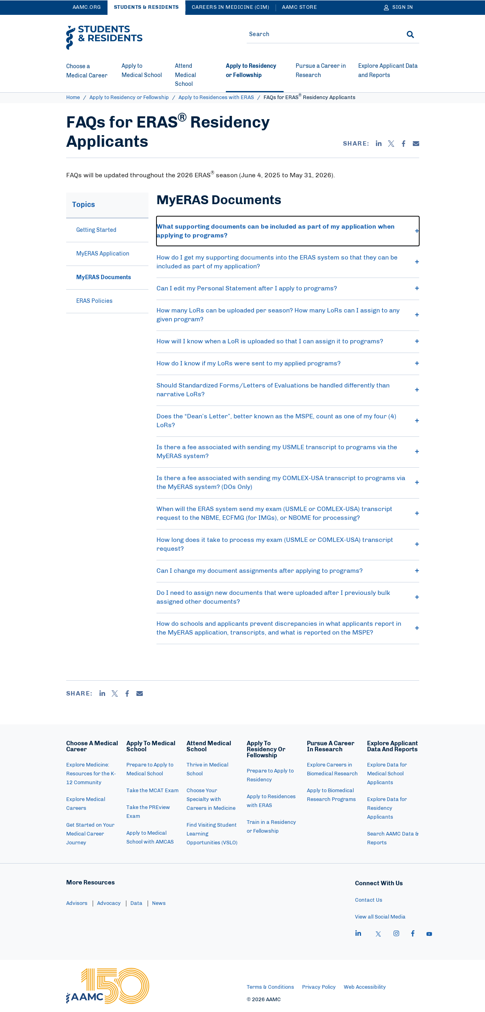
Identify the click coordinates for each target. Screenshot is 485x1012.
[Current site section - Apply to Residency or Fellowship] (255, 77)
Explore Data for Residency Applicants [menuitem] (387, 808)
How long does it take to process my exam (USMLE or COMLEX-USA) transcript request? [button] (287, 544)
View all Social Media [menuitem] (380, 917)
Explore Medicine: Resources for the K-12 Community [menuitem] (91, 774)
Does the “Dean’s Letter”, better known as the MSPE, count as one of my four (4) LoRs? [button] (287, 420)
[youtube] (429, 934)
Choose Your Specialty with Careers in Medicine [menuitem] (211, 799)
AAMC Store (299, 7)
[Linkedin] (378, 143)
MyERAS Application (102, 254)
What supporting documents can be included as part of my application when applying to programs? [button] (287, 231)
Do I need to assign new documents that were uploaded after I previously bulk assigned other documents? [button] (287, 597)
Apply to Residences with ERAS (216, 97)
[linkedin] (358, 934)
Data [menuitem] (136, 903)
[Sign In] (398, 7)
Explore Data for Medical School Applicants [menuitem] (387, 774)
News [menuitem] (159, 903)
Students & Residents (146, 7)
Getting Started (96, 230)
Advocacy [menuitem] (109, 903)
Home (73, 97)
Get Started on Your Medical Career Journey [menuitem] (90, 834)
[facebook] (412, 934)
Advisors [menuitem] (76, 903)
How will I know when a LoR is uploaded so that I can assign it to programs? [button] (287, 341)
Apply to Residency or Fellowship (129, 97)
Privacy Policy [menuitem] (319, 987)
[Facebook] (403, 143)
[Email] (416, 143)
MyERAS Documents (103, 277)
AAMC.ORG (87, 7)
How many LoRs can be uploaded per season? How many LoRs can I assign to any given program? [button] (287, 314)
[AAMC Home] (107, 986)
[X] (391, 143)
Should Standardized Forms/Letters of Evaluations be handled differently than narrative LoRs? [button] (287, 389)
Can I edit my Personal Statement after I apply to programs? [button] (287, 288)
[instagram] (396, 934)
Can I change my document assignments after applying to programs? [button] (287, 571)
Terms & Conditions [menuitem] (270, 987)
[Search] (410, 34)
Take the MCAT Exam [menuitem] (152, 790)
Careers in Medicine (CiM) (231, 7)
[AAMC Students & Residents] (104, 38)
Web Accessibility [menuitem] (365, 987)
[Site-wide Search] (320, 34)
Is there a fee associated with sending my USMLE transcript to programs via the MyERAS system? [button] (287, 451)
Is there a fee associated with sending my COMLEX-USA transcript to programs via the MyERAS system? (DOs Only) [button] (287, 482)
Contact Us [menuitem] (368, 900)
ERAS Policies (94, 301)
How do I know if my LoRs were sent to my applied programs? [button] (287, 363)
